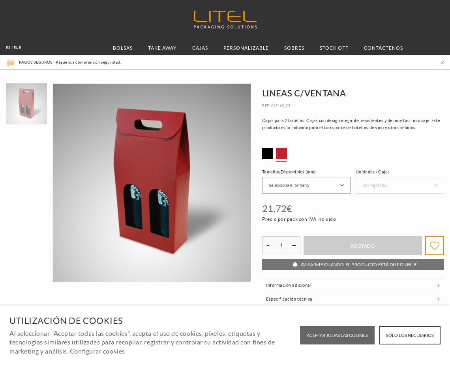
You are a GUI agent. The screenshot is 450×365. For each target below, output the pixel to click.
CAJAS (200, 48)
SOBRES (294, 48)
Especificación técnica (289, 299)
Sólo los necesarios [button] (410, 335)
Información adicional (288, 285)
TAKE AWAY (162, 48)
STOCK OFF (334, 48)
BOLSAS (123, 48)
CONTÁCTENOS (383, 48)
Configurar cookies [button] (97, 351)
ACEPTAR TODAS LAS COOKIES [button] (337, 335)
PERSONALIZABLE (246, 48)
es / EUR (13, 48)
